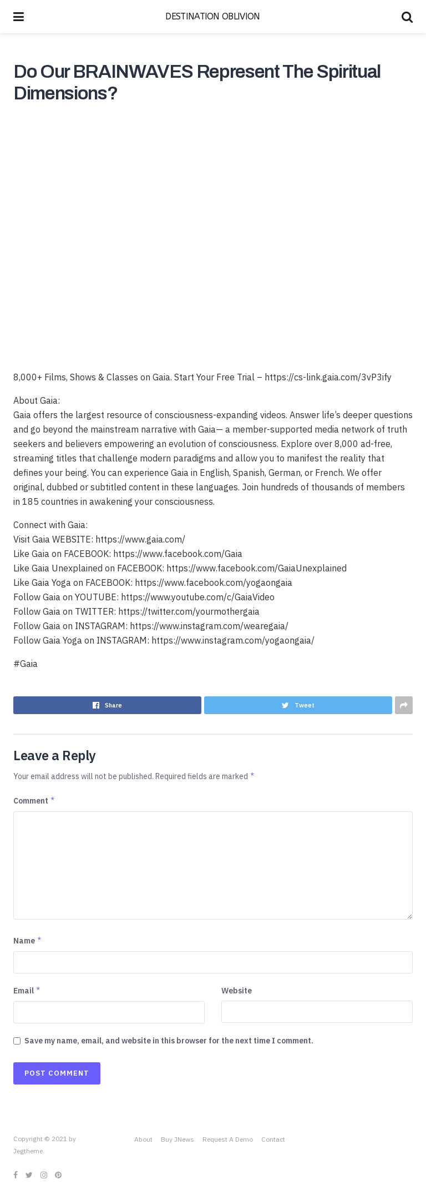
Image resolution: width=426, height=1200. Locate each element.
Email (27, 991)
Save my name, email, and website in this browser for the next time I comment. (168, 1041)
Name (27, 941)
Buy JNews (177, 1139)
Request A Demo (227, 1139)
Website (236, 991)
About (143, 1139)
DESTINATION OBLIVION (212, 16)
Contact (273, 1139)
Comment (34, 801)
